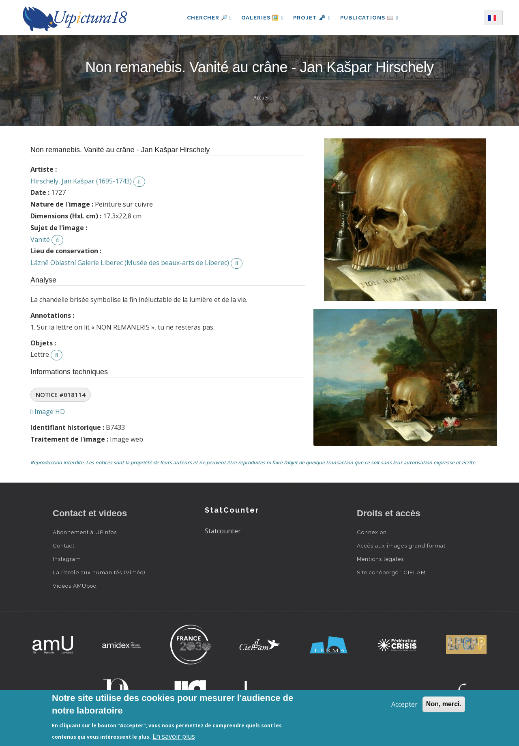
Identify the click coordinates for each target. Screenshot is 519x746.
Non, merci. (443, 704)
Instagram (67, 559)
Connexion (372, 532)
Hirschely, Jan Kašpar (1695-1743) (81, 181)
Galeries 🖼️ (262, 18)
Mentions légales (380, 559)
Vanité (40, 239)
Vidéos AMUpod (75, 585)
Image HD (47, 411)
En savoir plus (173, 736)
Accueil (261, 97)
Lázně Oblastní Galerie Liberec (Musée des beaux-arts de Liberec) (129, 262)
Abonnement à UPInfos (85, 532)
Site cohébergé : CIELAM (391, 572)
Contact (64, 545)
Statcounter (223, 530)
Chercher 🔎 (208, 18)
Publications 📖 (370, 18)
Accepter (404, 704)
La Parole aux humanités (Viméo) (99, 572)
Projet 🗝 (312, 18)
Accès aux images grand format (401, 545)
